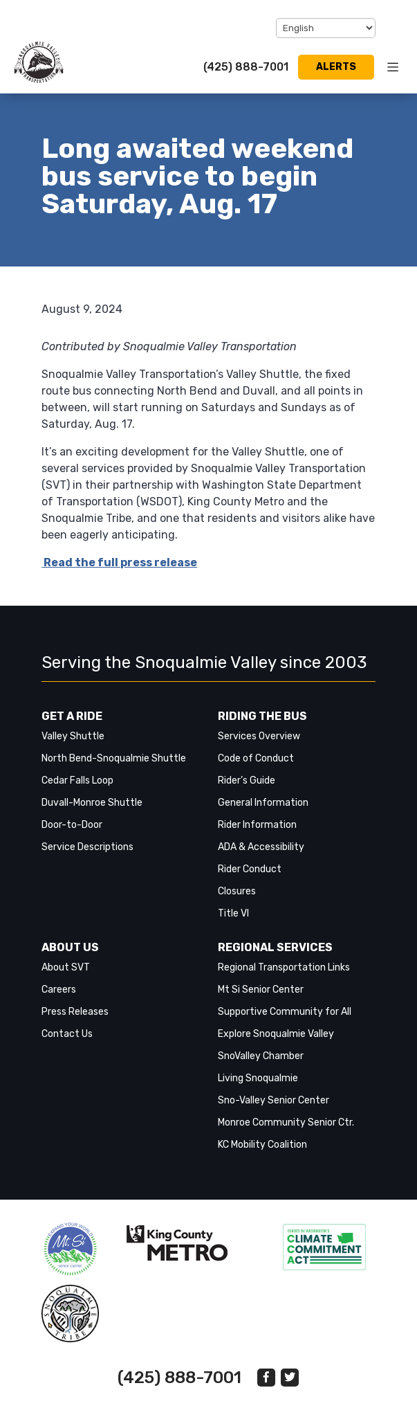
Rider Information (257, 825)
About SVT (65, 967)
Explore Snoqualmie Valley (276, 1034)
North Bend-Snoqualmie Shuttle (113, 758)
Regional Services (275, 947)
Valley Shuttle (72, 736)
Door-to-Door (71, 825)
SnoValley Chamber (261, 1056)
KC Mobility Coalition (262, 1144)
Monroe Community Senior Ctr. (286, 1122)
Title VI (233, 913)
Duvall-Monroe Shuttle (91, 803)
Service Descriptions (87, 847)
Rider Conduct (249, 869)
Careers (58, 989)
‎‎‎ (70, 1249)
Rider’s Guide (246, 780)
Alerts (336, 67)
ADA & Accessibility (261, 847)
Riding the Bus (262, 716)
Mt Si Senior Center (261, 989)
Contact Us (67, 1034)
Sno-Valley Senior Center (273, 1100)
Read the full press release (119, 562)
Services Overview (259, 736)
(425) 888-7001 (245, 66)
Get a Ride (71, 716)
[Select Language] (326, 28)
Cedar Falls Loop (77, 780)
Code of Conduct (256, 758)
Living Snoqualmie (258, 1078)
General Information (263, 803)
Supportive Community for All (284, 1012)
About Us (70, 947)
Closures (237, 891)
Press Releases (75, 1012)
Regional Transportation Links (284, 967)
